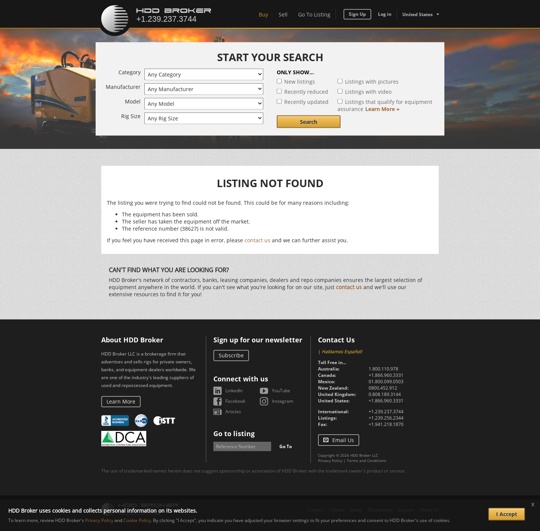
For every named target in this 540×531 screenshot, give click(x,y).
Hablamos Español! (342, 351)
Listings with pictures (372, 81)
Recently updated (306, 101)
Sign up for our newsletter (257, 339)
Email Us (343, 440)
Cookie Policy (137, 520)
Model (133, 101)
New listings (299, 81)
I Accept (506, 514)
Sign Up (357, 14)
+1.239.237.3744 (386, 411)
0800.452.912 (383, 388)
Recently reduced (306, 91)
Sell (283, 14)
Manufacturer (123, 86)
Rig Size (131, 116)
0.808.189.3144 (385, 394)
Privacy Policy (330, 460)
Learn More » (382, 108)
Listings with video (368, 91)
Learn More (120, 401)
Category (129, 72)
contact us (257, 240)
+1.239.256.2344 (386, 418)
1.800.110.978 (383, 369)
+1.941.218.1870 (386, 424)
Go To (285, 446)
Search (308, 121)
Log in (385, 14)
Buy (263, 14)
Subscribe (231, 355)
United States (417, 14)
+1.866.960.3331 (386, 375)
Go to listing (234, 433)
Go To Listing (314, 14)
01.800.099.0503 (386, 381)
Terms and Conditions (366, 460)
